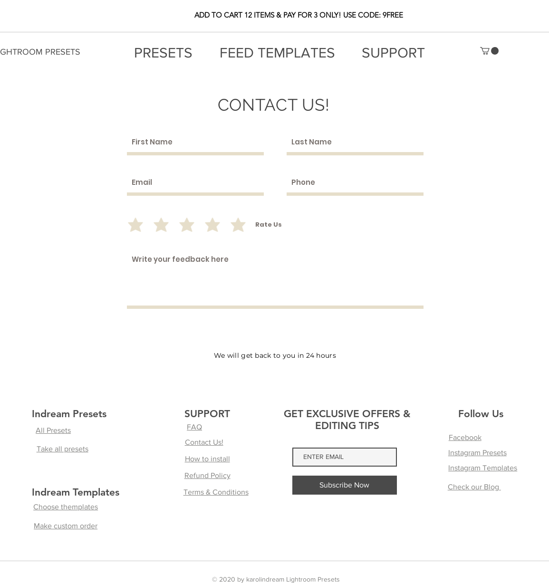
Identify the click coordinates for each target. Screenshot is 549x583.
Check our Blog (474, 487)
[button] (489, 51)
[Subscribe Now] (344, 485)
